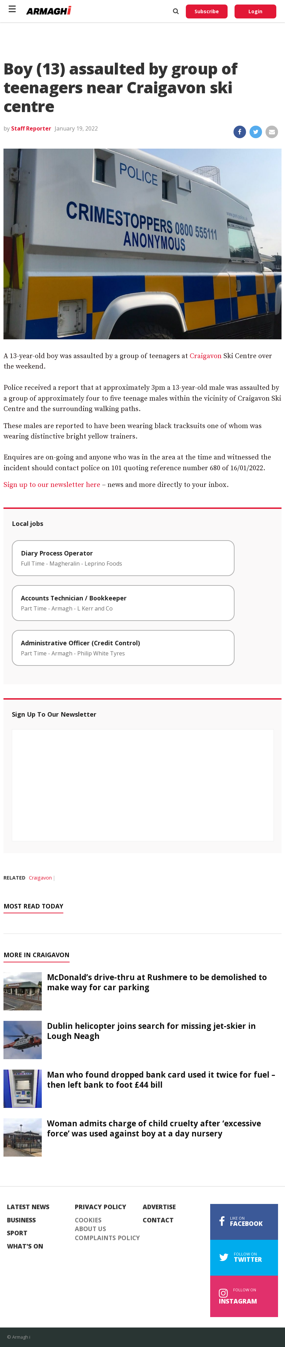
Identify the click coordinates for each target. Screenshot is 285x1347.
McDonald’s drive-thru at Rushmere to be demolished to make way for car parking (157, 982)
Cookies (88, 1220)
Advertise (159, 1207)
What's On (25, 1246)
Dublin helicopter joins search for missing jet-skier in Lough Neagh (151, 1031)
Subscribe (207, 11)
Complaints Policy (107, 1238)
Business (21, 1220)
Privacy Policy (100, 1207)
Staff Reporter (31, 128)
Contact (158, 1220)
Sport (17, 1233)
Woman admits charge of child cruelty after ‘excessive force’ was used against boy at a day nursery (154, 1128)
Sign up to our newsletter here (51, 485)
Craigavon (206, 356)
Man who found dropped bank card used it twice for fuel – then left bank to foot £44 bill (161, 1079)
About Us (90, 1229)
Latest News (28, 1207)
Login (255, 11)
